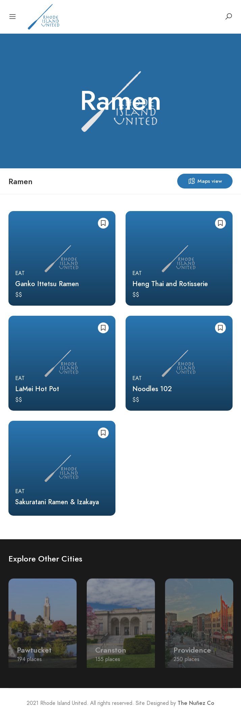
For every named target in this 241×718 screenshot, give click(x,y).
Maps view (205, 181)
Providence (192, 654)
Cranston (110, 654)
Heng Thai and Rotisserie (170, 283)
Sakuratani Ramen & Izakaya (57, 502)
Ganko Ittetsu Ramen (47, 283)
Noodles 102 (152, 389)
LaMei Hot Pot (37, 389)
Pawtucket (34, 654)
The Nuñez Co (196, 703)
